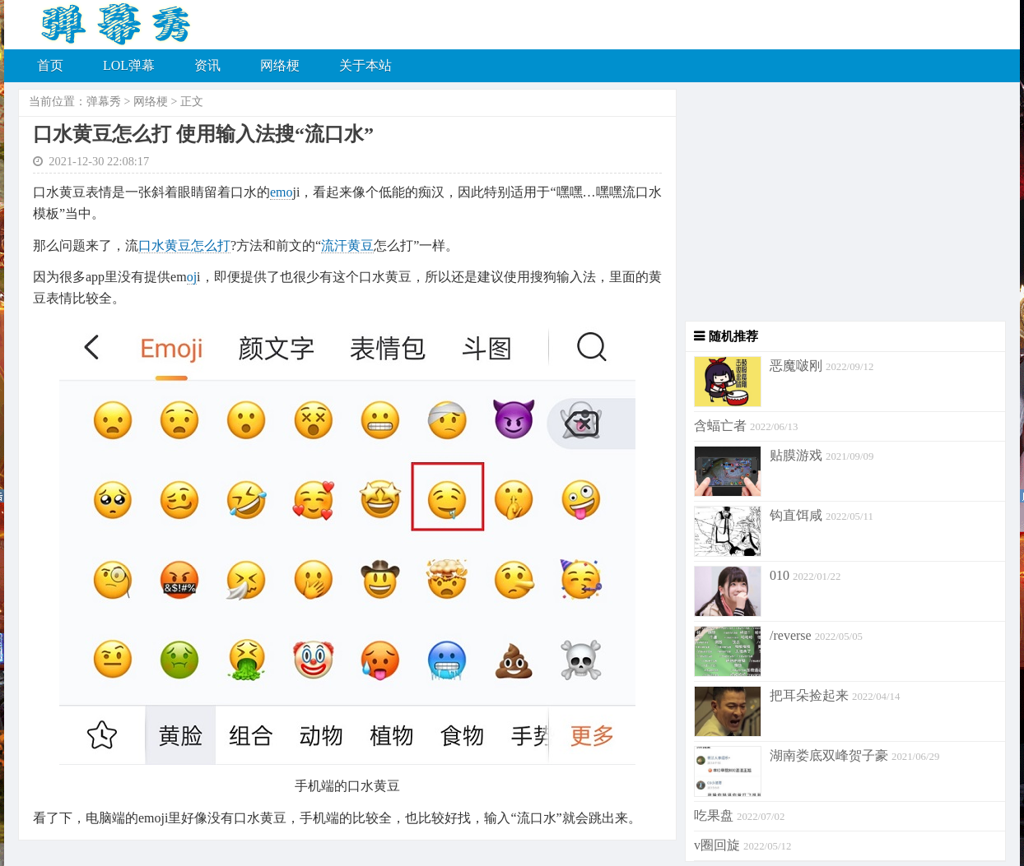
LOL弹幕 (129, 65)
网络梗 (280, 65)
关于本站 (365, 65)
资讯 (207, 65)
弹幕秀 (103, 101)
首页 (50, 65)
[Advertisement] (841, 205)
